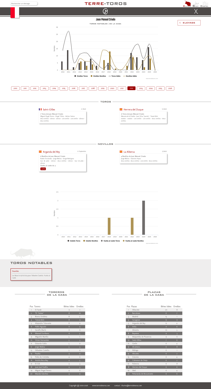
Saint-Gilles (49, 109)
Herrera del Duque (133, 109)
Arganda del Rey (51, 151)
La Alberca (129, 151)
